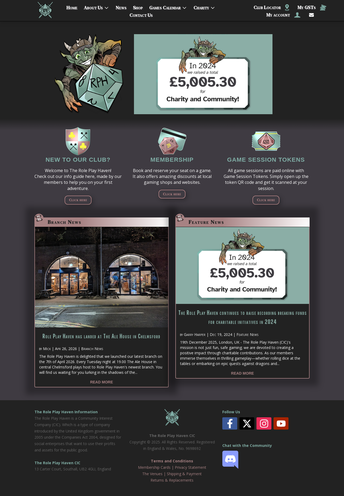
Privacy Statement (190, 467)
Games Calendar (165, 6)
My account (283, 14)
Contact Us (141, 14)
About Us (93, 6)
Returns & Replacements (172, 480)
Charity (201, 6)
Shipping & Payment (184, 473)
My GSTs (312, 7)
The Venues (152, 473)
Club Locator (271, 7)
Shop (138, 6)
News (121, 6)
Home (71, 6)
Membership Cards (154, 467)
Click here (78, 200)
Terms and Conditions (172, 460)
